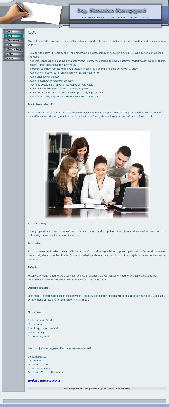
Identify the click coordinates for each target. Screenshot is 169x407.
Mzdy (87, 389)
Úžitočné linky (95, 389)
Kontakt (111, 389)
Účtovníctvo (78, 389)
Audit (71, 389)
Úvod (65, 389)
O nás (104, 389)
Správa (45, 381)
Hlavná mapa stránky (122, 389)
